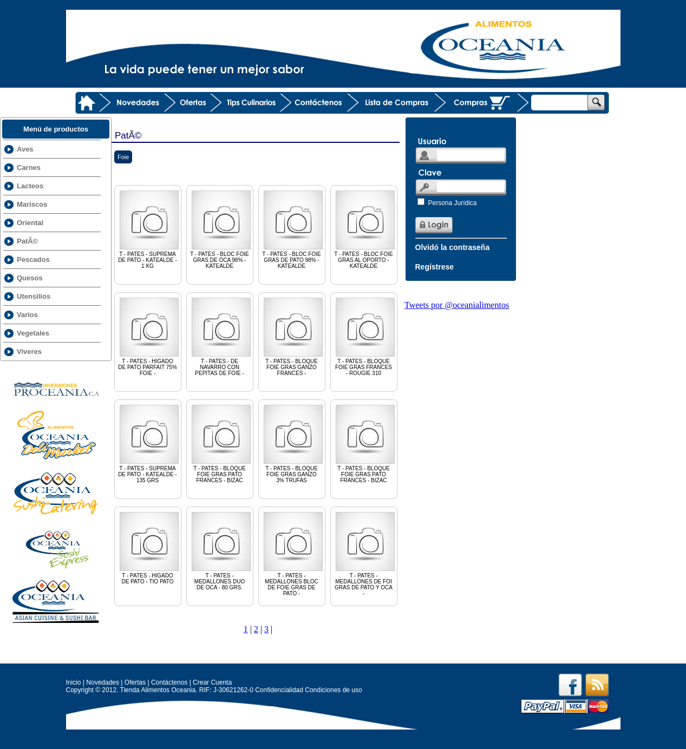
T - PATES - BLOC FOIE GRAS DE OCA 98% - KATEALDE (221, 229)
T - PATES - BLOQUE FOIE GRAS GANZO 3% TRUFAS (293, 443)
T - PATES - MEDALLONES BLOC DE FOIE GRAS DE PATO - (293, 553)
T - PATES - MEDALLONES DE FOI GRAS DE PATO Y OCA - (365, 553)
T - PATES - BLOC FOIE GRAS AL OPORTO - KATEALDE (365, 229)
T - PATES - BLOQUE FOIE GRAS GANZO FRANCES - (293, 336)
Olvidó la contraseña (452, 247)
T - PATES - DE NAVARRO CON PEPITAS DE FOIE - (221, 336)
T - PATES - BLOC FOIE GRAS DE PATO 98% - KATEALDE (293, 229)
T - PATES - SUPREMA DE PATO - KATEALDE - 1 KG (149, 229)
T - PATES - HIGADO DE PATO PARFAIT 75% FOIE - (149, 336)
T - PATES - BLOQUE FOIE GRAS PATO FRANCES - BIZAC (221, 443)
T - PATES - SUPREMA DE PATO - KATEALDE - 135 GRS (149, 443)
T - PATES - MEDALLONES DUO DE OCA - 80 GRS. (221, 550)
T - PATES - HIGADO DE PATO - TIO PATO (149, 547)
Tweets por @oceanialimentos (456, 305)
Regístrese (434, 266)
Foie (123, 157)
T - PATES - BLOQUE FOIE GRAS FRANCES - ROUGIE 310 (365, 336)
